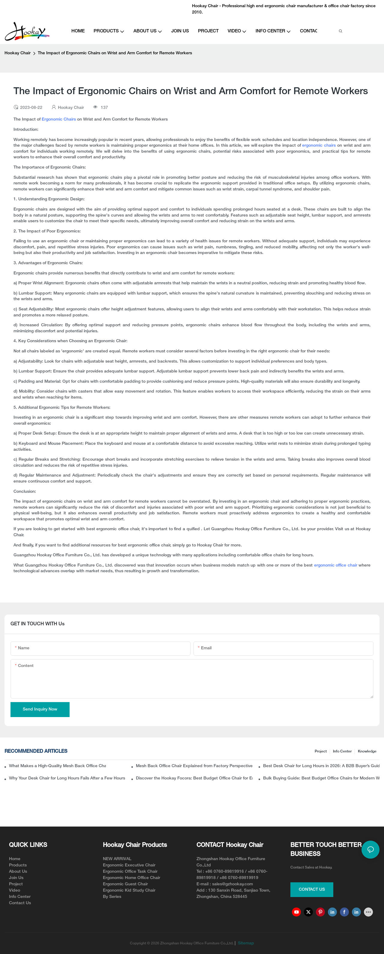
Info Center (342, 751)
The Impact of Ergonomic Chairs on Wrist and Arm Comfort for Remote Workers (115, 53)
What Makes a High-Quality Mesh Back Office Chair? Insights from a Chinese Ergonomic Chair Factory (57, 766)
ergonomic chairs (319, 146)
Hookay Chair (17, 53)
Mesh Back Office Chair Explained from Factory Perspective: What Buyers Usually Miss (194, 766)
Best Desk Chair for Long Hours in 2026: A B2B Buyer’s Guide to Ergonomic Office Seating (321, 766)
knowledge (367, 751)
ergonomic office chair (336, 565)
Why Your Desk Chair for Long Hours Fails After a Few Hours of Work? (67, 778)
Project (321, 751)
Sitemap (245, 943)
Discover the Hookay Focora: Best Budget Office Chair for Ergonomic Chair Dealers (194, 778)
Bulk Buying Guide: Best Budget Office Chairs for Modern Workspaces (321, 778)
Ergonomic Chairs (59, 119)
